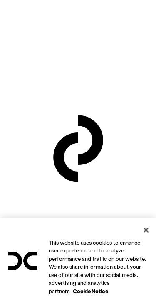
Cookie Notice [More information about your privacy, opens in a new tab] (90, 294)
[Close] (146, 234)
